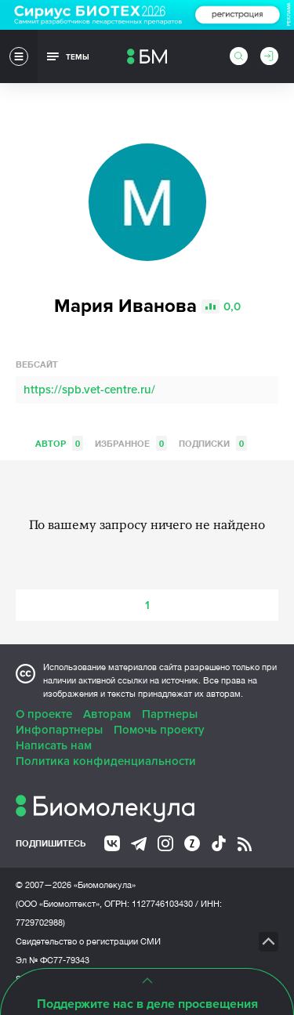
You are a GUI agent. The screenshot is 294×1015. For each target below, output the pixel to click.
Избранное (131, 443)
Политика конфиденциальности (106, 761)
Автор (59, 443)
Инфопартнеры (59, 730)
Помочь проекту (159, 730)
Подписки (213, 443)
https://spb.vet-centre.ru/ (89, 389)
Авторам (107, 714)
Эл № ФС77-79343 (52, 960)
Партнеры (170, 714)
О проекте (44, 714)
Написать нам (54, 745)
